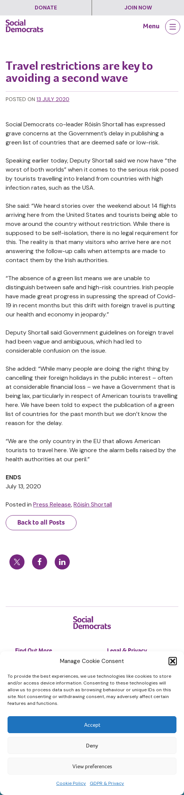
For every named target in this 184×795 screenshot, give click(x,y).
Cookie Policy (71, 783)
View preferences (92, 766)
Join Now (138, 7)
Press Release (52, 504)
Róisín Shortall (93, 504)
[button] (172, 661)
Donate (46, 7)
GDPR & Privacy (107, 783)
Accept (92, 725)
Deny (92, 745)
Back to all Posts (41, 522)
